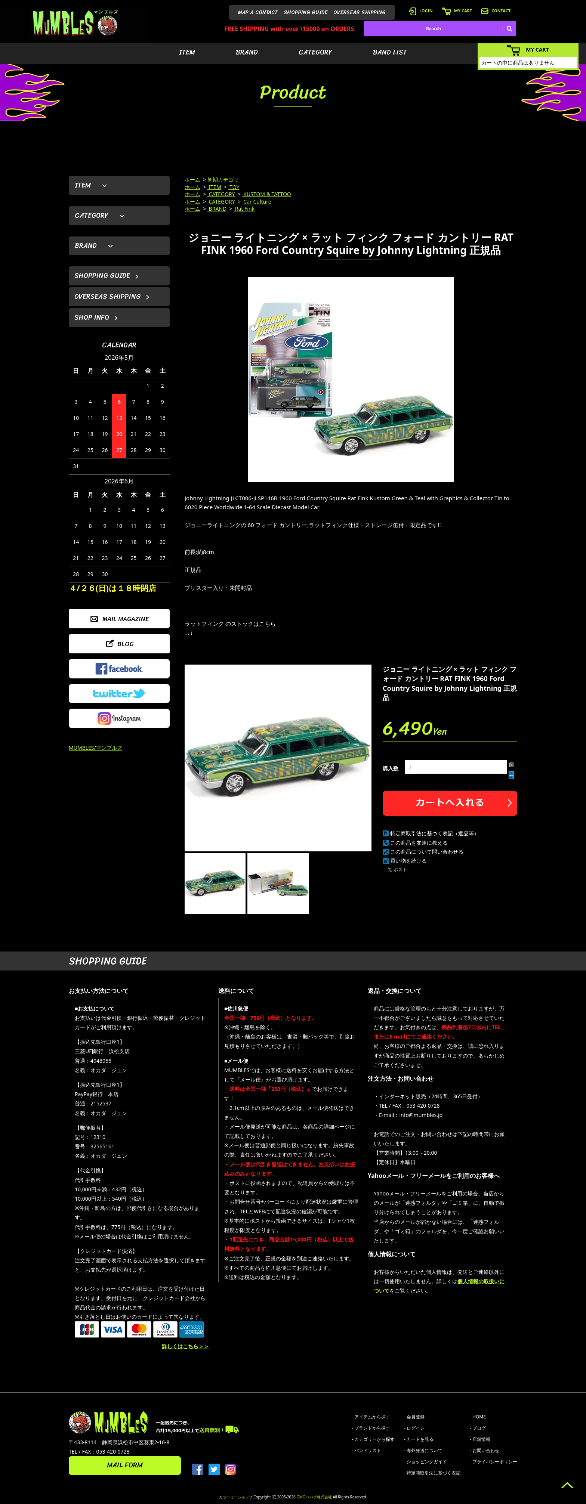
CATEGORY (315, 52)
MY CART (457, 10)
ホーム (192, 179)
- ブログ (478, 1428)
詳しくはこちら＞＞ (185, 1346)
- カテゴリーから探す (373, 1439)
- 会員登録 (414, 1417)
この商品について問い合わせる (426, 851)
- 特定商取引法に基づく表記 (432, 1473)
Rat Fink (244, 208)
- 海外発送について (423, 1450)
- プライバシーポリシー (493, 1461)
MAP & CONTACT (258, 12)
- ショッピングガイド (425, 1461)
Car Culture (256, 201)
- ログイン (414, 1428)
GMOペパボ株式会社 (313, 1497)
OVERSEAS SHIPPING (359, 12)
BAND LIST (390, 52)
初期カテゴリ (223, 179)
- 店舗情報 (480, 1439)
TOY (234, 187)
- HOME (478, 1417)
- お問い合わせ (484, 1450)
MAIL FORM (125, 1465)
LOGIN (421, 10)
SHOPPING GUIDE (305, 12)
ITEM (187, 52)
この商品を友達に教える (419, 842)
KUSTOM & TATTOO (266, 194)
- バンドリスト (366, 1450)
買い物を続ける (408, 860)
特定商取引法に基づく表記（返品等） (434, 833)
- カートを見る (419, 1439)
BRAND (247, 52)
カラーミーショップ (236, 1497)
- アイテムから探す (371, 1417)
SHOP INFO (91, 318)
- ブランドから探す (371, 1428)
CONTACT (496, 10)
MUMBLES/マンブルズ (95, 747)
